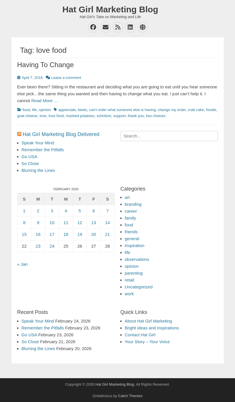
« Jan (22, 264)
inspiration (134, 245)
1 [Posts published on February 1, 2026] (24, 210)
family (130, 217)
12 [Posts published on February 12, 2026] (79, 222)
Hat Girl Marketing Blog (110, 9)
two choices (156, 116)
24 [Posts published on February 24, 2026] (51, 246)
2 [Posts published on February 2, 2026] (38, 210)
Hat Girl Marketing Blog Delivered (61, 134)
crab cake (196, 110)
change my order (172, 110)
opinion (45, 110)
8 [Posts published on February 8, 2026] (24, 222)
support (119, 116)
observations (137, 259)
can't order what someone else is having (122, 110)
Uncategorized (139, 286)
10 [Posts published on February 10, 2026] (51, 222)
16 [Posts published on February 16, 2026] (38, 234)
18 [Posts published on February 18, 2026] (66, 234)
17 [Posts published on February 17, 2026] (51, 234)
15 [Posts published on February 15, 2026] (24, 234)
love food (56, 116)
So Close (30, 163)
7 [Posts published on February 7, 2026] (107, 210)
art (127, 197)
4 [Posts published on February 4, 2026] (66, 210)
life (34, 110)
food (26, 110)
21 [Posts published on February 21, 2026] (107, 234)
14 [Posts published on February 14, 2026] (107, 222)
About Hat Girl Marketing (148, 321)
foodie (211, 110)
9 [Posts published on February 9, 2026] (38, 222)
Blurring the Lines (38, 170)
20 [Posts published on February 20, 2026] (93, 234)
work (129, 293)
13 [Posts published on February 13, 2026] (93, 222)
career (131, 211)
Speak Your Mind (38, 142)
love (43, 116)
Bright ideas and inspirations (152, 327)
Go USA (29, 156)
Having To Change (45, 65)
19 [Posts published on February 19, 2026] (79, 234)
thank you (136, 116)
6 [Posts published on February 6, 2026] (93, 210)
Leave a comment (66, 77)
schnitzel (104, 116)
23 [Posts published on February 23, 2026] (38, 246)
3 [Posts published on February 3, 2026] (52, 210)
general (132, 238)
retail (129, 279)
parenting (134, 273)
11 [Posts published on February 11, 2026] (66, 222)
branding (133, 204)
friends (131, 231)
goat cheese (27, 116)
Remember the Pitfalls (43, 149)
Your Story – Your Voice (147, 341)
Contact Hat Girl (140, 334)
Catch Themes (130, 396)
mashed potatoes (80, 116)
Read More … (44, 100)
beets (82, 110)
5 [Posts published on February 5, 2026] (80, 210)
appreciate (67, 110)
